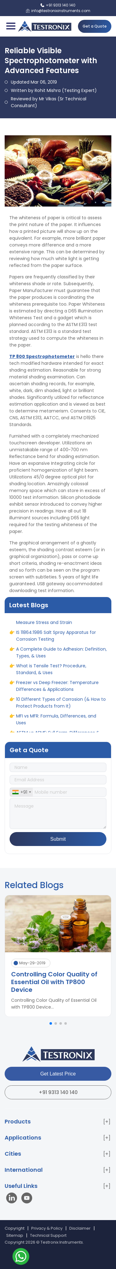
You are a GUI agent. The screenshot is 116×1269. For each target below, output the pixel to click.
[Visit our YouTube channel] (26, 1198)
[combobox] (21, 792)
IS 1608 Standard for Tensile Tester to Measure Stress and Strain (56, 622)
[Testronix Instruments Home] (44, 26)
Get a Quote (95, 26)
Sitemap (14, 1235)
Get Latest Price (58, 1073)
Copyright (14, 1228)
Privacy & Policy (46, 1228)
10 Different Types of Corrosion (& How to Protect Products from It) (61, 705)
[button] (50, 1023)
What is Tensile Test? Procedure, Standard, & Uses (51, 672)
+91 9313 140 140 (58, 1092)
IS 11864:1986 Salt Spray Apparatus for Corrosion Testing (56, 638)
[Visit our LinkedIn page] (13, 1198)
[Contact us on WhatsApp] (20, 1257)
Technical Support (48, 1235)
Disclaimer (80, 1228)
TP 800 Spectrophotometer (42, 356)
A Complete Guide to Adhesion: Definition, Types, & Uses (61, 655)
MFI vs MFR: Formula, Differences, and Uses (56, 722)
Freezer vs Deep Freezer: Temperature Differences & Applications (57, 689)
